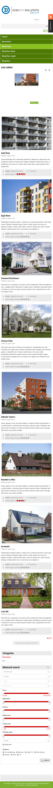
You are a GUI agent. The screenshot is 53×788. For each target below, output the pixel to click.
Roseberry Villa (8, 479)
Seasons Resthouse (10, 278)
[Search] (42, 19)
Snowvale (5, 546)
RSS (50, 638)
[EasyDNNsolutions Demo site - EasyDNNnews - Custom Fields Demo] (20, 10)
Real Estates (6, 657)
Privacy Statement (32, 785)
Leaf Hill (4, 611)
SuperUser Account (17, 171)
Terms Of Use (19, 785)
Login (48, 26)
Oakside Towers (21, 88)
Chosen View (7, 340)
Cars (3, 661)
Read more (34, 102)
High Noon (5, 215)
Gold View (5, 153)
